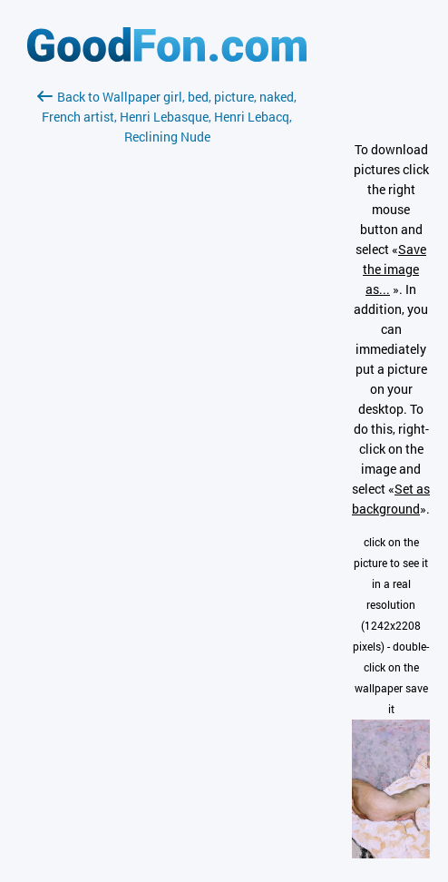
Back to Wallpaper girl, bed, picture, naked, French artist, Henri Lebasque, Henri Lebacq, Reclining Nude (167, 116)
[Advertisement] (167, 362)
